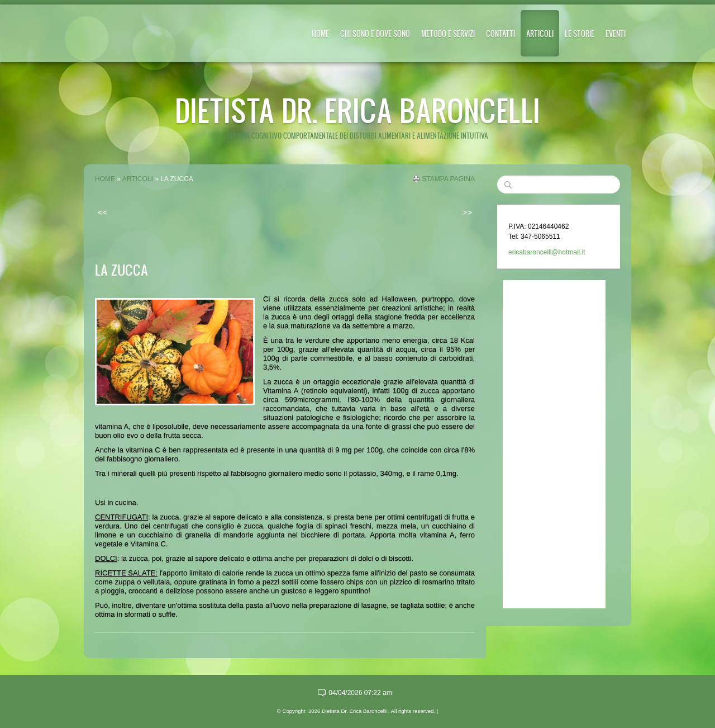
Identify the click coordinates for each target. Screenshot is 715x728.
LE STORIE (579, 33)
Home (320, 33)
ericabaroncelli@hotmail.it (546, 252)
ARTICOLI (540, 33)
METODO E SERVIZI (448, 33)
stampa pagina (448, 179)
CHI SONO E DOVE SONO (375, 33)
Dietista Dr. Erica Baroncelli (357, 109)
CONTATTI (500, 33)
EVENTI (616, 33)
